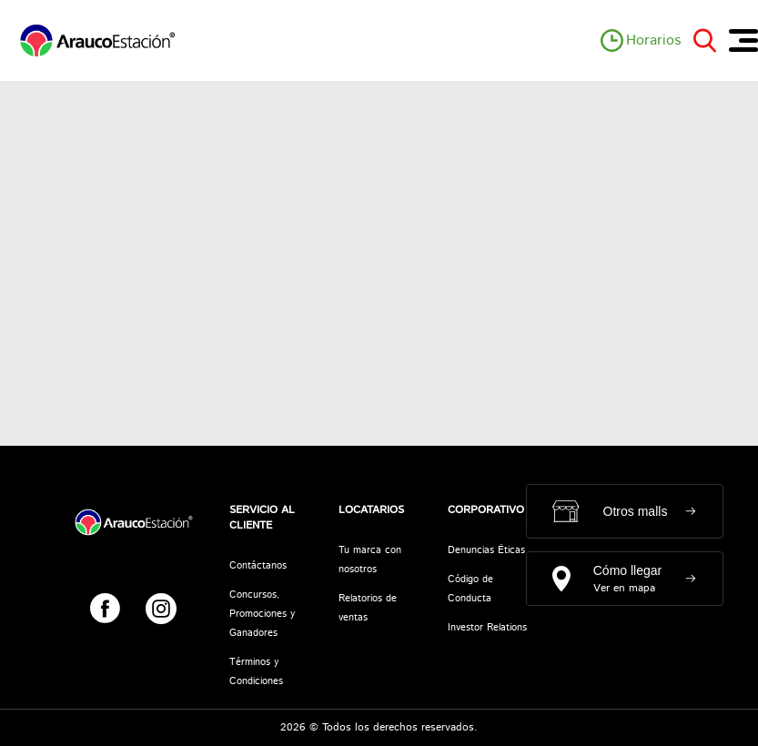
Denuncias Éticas (486, 550)
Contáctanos (258, 566)
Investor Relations (487, 627)
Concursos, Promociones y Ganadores (262, 614)
